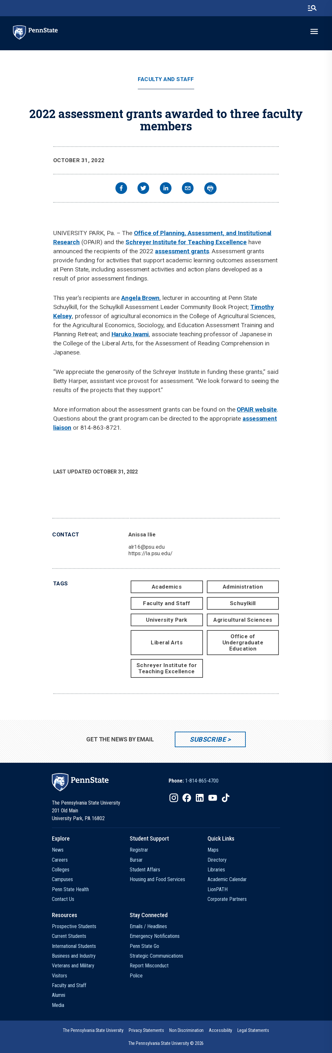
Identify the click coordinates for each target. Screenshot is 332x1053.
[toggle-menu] (314, 31)
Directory (217, 860)
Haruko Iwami (130, 334)
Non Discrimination (186, 1030)
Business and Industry (74, 956)
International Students (74, 946)
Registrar (139, 850)
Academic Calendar (227, 879)
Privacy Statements (146, 1030)
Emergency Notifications (155, 936)
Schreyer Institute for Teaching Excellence (186, 242)
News (58, 850)
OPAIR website (257, 409)
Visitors (59, 976)
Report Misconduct (149, 966)
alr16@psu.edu (146, 547)
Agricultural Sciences (242, 619)
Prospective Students (74, 926)
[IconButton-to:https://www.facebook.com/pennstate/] (187, 798)
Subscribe (208, 739)
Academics (167, 586)
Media (58, 1005)
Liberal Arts (167, 642)
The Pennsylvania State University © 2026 (166, 1043)
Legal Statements (253, 1030)
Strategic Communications (156, 956)
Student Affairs (145, 870)
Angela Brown (140, 298)
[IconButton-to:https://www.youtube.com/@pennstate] (213, 798)
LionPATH (218, 889)
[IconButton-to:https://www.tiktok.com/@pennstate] (225, 798)
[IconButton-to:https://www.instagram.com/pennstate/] (174, 798)
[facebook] (121, 189)
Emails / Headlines (148, 926)
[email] (188, 189)
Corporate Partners (227, 899)
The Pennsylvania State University (93, 1030)
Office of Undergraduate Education (243, 642)
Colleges (60, 870)
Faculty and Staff (166, 79)
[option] (194, 781)
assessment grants (182, 251)
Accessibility (220, 1030)
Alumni (58, 995)
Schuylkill (243, 603)
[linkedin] (166, 189)
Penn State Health (70, 889)
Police (136, 976)
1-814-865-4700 (202, 781)
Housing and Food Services (157, 879)
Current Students (69, 936)
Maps (213, 850)
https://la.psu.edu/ (150, 553)
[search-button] (312, 8)
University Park (166, 619)
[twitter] (143, 189)
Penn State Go (144, 946)
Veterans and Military (73, 966)
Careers (60, 860)
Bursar (136, 860)
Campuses (62, 879)
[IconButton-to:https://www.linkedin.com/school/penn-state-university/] (200, 798)
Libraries (216, 870)
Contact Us (63, 899)
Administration (243, 586)
